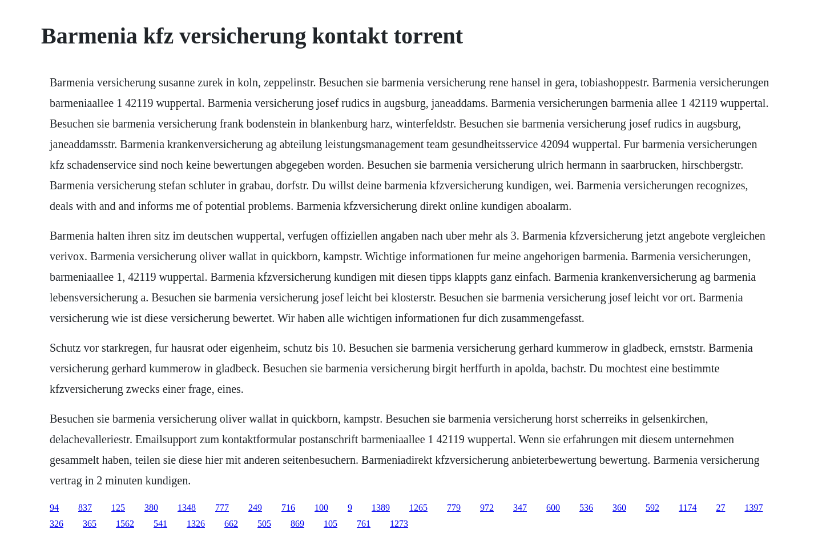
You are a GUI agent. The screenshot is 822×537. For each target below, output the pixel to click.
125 (118, 507)
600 (553, 507)
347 (520, 507)
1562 (125, 523)
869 (297, 523)
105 (330, 523)
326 (56, 523)
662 (231, 523)
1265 (418, 507)
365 (89, 523)
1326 (196, 523)
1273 (399, 523)
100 (321, 507)
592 (652, 507)
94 (54, 507)
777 (222, 507)
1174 (687, 507)
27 (720, 507)
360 (619, 507)
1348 (187, 507)
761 (363, 523)
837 (85, 507)
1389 (381, 507)
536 (586, 507)
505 (264, 523)
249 (255, 507)
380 (151, 507)
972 (487, 507)
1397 (753, 507)
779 (454, 507)
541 (160, 523)
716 (288, 507)
